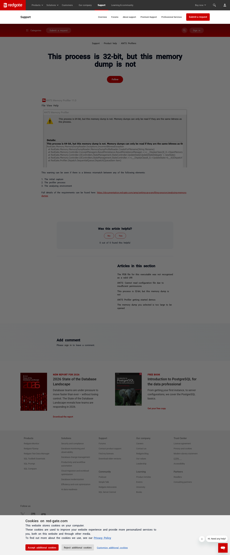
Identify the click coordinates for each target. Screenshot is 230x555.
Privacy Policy (102, 537)
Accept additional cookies (42, 547)
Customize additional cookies (112, 547)
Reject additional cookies (78, 547)
